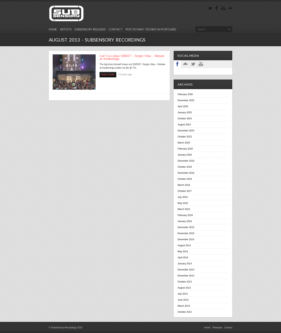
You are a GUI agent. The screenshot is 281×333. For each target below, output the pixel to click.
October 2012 (185, 312)
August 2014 (184, 245)
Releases (217, 327)
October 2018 (185, 179)
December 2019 (186, 160)
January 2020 (185, 154)
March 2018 (184, 185)
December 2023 (186, 130)
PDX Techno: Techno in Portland (150, 29)
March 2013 (184, 306)
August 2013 (184, 287)
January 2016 (185, 221)
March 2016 (184, 209)
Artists (66, 29)
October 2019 (185, 167)
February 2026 (185, 94)
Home (53, 29)
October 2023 (185, 136)
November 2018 (186, 173)
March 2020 (184, 142)
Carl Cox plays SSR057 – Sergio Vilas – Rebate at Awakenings (132, 57)
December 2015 (186, 227)
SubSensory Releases (90, 29)
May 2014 (183, 251)
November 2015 (186, 233)
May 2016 (183, 203)
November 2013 (186, 275)
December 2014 (186, 239)
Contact (116, 29)
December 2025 (186, 100)
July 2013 (183, 293)
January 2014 (185, 263)
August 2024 (184, 124)
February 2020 (185, 148)
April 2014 (183, 257)
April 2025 (183, 106)
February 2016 (185, 215)
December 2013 (186, 269)
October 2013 (185, 281)
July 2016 (183, 197)
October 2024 (185, 118)
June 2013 (183, 299)
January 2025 (185, 112)
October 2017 (185, 191)
